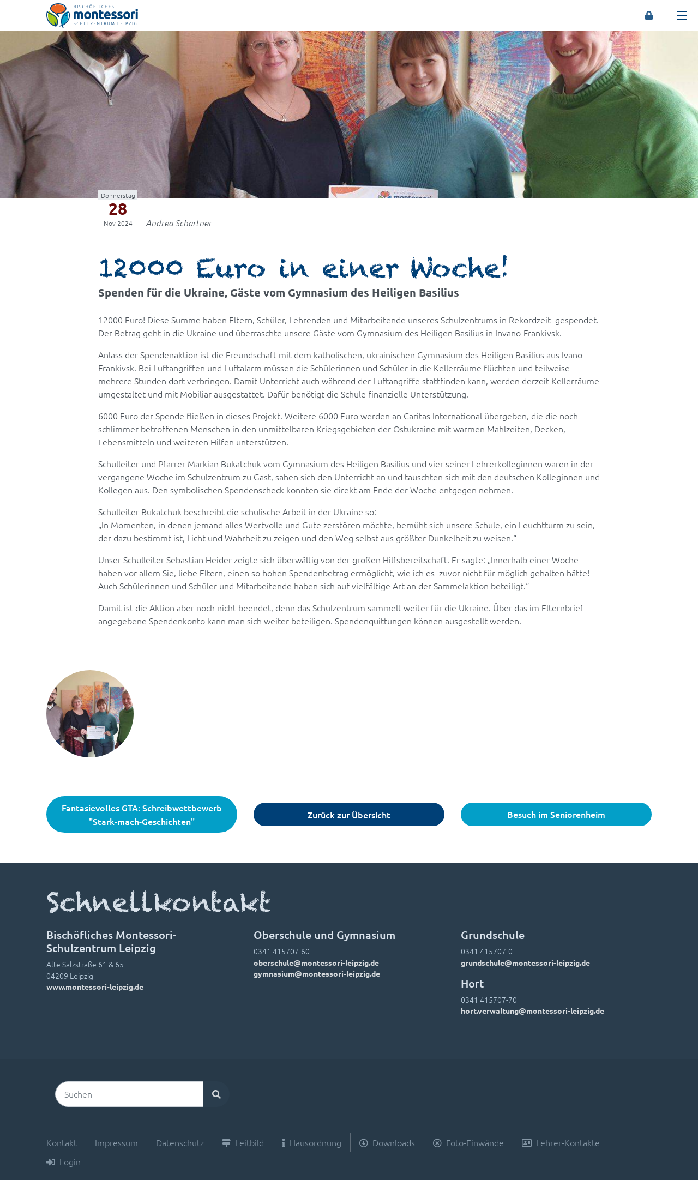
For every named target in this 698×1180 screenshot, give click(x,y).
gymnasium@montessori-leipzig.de (317, 973)
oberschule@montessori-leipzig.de (316, 962)
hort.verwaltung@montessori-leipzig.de (532, 1010)
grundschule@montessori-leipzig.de (525, 962)
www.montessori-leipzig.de (94, 986)
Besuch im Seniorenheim (556, 814)
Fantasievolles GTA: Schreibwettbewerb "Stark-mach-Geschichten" (142, 814)
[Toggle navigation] (682, 15)
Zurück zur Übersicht (349, 815)
